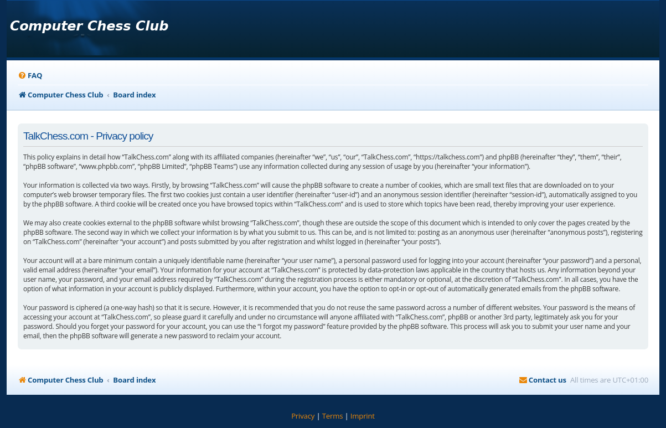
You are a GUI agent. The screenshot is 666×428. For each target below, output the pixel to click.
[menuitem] (30, 76)
